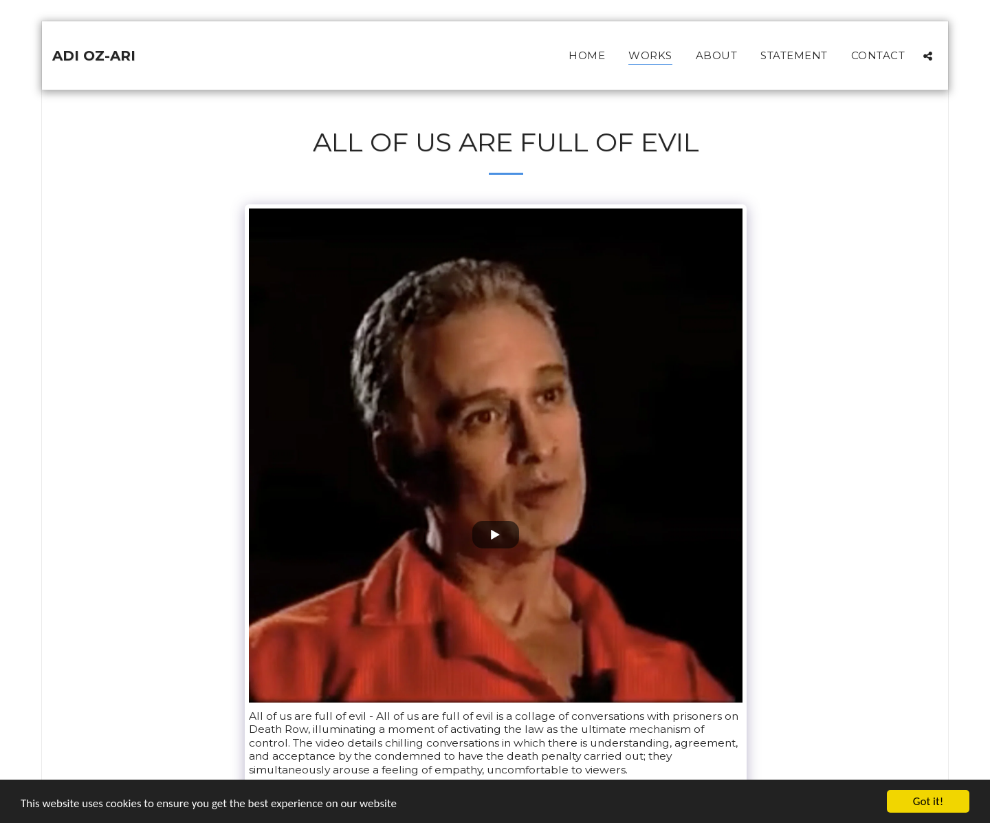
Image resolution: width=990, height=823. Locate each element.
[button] (927, 55)
